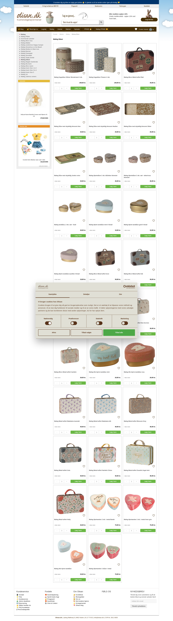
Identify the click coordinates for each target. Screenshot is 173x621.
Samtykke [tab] (53, 294)
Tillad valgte (86, 333)
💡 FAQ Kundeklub (22, 607)
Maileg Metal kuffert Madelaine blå (100, 421)
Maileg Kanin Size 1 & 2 (29, 68)
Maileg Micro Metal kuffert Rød (134, 77)
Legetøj (43, 29)
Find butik (26, 6)
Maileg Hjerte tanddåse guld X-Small (135, 224)
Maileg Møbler (25, 43)
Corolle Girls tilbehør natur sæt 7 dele (34, 159)
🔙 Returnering (21, 603)
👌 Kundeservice (22, 599)
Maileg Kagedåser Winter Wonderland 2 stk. (68, 77)
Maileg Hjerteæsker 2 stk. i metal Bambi (101, 519)
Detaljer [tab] (86, 294)
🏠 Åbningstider (78, 597)
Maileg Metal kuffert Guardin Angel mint (136, 470)
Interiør (60, 29)
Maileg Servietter (26, 55)
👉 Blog (20, 29)
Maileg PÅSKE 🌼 (102, 29)
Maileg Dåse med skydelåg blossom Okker (137, 126)
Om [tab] (120, 294)
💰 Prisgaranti (50, 599)
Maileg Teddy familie (27, 57)
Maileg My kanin (26, 64)
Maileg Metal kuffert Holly (62, 519)
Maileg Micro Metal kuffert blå (133, 274)
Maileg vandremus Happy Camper (32, 45)
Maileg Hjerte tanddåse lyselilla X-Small (67, 274)
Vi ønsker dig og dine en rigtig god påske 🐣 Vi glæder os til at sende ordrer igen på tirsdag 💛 (86, 2)
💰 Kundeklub (78, 595)
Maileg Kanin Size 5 (27, 72)
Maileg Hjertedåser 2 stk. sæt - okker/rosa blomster (137, 176)
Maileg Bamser (26, 51)
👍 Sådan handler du (23, 605)
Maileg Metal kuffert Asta (62, 470)
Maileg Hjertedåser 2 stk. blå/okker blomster (103, 175)
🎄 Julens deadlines (23, 601)
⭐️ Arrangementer (79, 603)
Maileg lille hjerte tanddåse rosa (134, 372)
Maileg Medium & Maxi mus (30, 49)
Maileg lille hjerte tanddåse (63, 568)
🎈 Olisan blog (78, 605)
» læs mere (57, 82)
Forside (55, 34)
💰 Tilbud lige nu (32, 29)
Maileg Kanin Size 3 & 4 (29, 70)
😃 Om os (76, 599)
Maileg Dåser (25, 59)
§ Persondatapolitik (23, 609)
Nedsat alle (23, 126)
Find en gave (122, 6)
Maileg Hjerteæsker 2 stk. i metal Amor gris (138, 519)
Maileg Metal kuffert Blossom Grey (135, 421)
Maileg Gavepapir (26, 53)
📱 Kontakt (20, 595)
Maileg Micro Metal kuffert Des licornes (136, 323)
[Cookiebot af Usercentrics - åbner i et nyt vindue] (125, 286)
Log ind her (149, 19)
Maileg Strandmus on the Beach (31, 47)
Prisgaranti (74, 6)
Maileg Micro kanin (27, 66)
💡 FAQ (19, 597)
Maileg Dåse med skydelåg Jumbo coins (67, 175)
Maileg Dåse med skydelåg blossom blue (67, 126)
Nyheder (77, 29)
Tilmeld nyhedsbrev (138, 606)
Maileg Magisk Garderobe (29, 62)
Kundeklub (147, 6)
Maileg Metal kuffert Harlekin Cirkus (100, 470)
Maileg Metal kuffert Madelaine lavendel (67, 421)
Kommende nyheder (27, 39)
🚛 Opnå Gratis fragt (52, 597)
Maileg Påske (25, 36)
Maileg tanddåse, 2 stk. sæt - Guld (65, 224)
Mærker (68, 29)
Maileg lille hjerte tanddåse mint (99, 372)
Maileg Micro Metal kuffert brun (99, 274)
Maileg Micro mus (26, 41)
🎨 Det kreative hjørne (81, 601)
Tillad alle (119, 333)
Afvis (54, 333)
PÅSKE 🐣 (87, 29)
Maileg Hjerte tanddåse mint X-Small (100, 224)
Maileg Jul (24, 74)
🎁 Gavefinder (50, 601)
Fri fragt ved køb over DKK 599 (50, 6)
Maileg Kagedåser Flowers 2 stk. (99, 77)
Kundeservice (98, 6)
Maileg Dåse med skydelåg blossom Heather (103, 126)
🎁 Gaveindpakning (51, 595)
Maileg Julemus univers (28, 76)
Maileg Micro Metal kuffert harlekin (65, 372)
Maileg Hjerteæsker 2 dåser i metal (100, 568)
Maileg (52, 29)
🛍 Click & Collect (51, 603)
